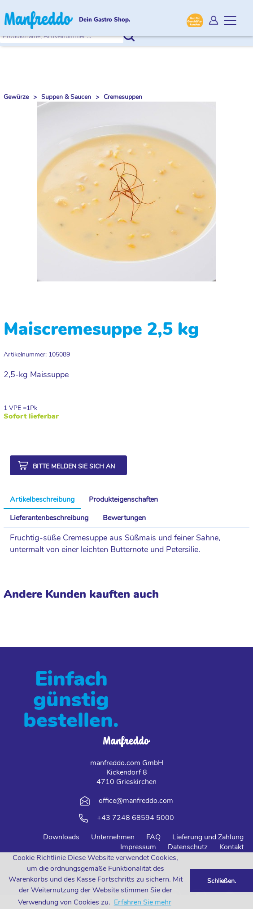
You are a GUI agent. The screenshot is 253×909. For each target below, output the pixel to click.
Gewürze (16, 97)
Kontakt (231, 847)
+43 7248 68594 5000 (135, 818)
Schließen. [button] (221, 880)
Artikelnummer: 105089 (37, 354)
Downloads (61, 837)
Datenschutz (188, 847)
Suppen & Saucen (66, 97)
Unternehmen (113, 837)
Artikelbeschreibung (42, 499)
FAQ (153, 837)
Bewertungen (124, 518)
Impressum (138, 847)
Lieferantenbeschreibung (49, 518)
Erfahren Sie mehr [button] (142, 902)
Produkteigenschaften (123, 499)
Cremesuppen (123, 97)
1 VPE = (15, 408)
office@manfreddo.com (136, 801)
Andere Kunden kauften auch (81, 594)
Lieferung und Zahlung (208, 837)
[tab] (42, 500)
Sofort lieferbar (31, 416)
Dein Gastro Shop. (105, 20)
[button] (68, 465)
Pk (33, 408)
